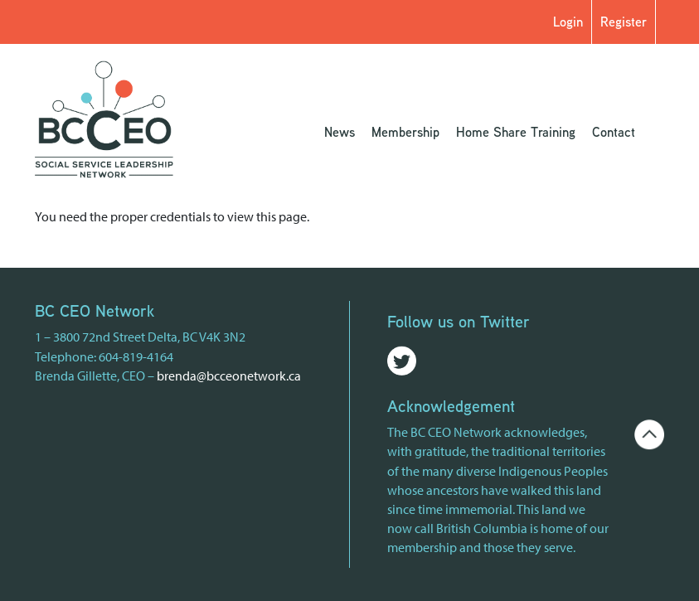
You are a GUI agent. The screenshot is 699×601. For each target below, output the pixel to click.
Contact (613, 132)
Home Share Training (515, 132)
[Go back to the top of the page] (649, 432)
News (339, 132)
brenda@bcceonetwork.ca (229, 375)
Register (623, 21)
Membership (405, 132)
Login (568, 21)
